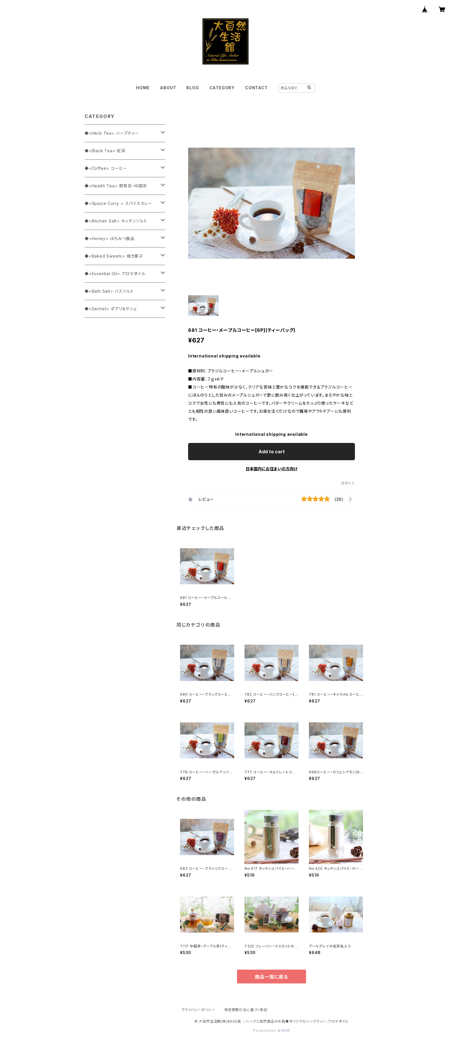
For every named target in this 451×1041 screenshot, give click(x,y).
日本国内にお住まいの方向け (271, 468)
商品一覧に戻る (271, 977)
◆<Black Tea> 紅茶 (105, 150)
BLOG (192, 87)
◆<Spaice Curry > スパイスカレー (118, 203)
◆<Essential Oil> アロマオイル (115, 273)
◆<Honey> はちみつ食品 (110, 238)
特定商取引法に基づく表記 (245, 1010)
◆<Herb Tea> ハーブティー (112, 133)
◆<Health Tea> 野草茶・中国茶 (116, 185)
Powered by (271, 1030)
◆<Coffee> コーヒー (106, 168)
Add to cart (272, 451)
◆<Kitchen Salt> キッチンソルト (116, 220)
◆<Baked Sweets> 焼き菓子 (114, 256)
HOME (143, 87)
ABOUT (168, 87)
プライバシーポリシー (198, 1010)
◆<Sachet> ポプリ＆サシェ (111, 308)
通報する (348, 483)
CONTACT (256, 87)
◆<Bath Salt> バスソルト (109, 291)
